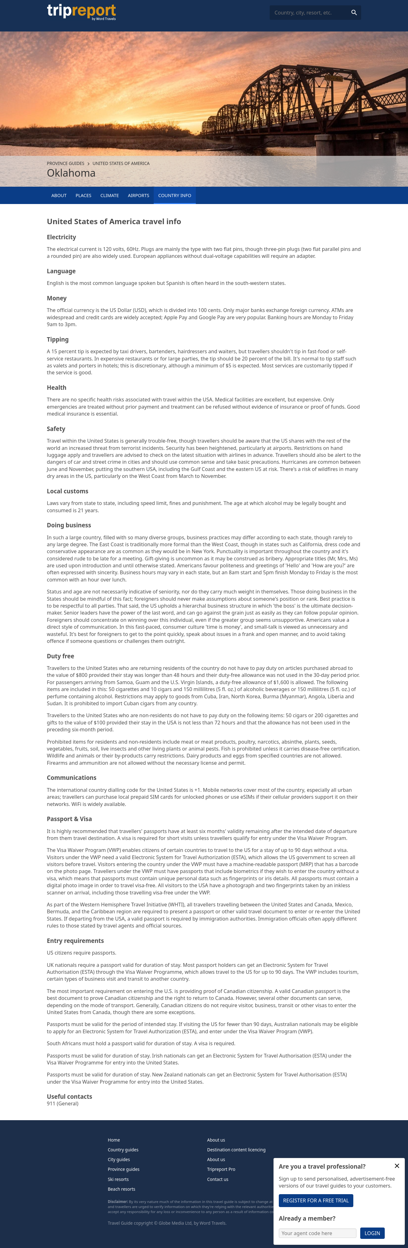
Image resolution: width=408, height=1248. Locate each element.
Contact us (218, 1179)
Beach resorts (121, 1189)
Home (114, 1140)
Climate (109, 195)
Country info (174, 195)
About (58, 195)
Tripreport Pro (221, 1169)
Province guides (65, 163)
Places (83, 195)
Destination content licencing (236, 1150)
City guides (119, 1159)
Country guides (123, 1150)
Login (372, 1233)
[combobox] (315, 12)
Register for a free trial (316, 1200)
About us (216, 1140)
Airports (138, 195)
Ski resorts (118, 1179)
